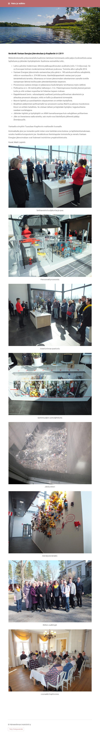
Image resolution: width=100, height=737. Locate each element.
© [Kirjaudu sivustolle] (9, 725)
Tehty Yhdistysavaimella (16, 729)
